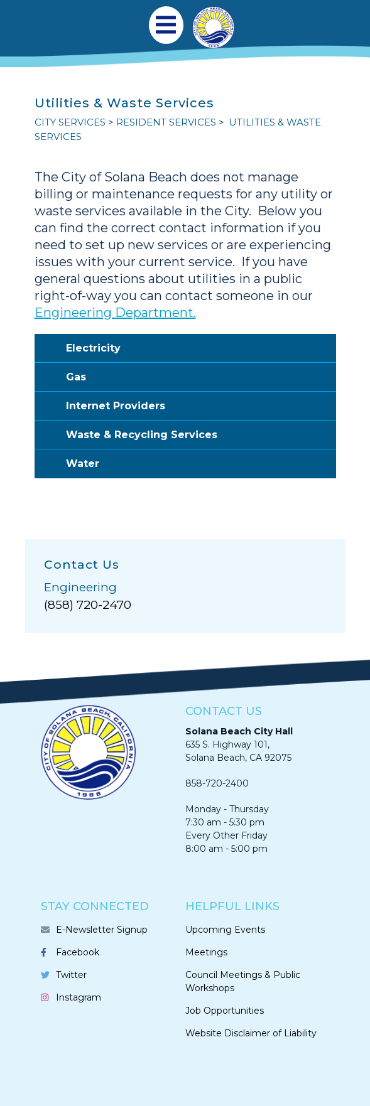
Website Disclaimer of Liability (251, 1033)
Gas (201, 378)
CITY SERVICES (70, 122)
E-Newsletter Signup (102, 929)
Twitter (71, 974)
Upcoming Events (225, 929)
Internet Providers (201, 407)
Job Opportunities (224, 1010)
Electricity (201, 349)
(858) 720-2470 (87, 605)
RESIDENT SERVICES (166, 122)
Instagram (78, 997)
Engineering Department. (115, 312)
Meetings (206, 952)
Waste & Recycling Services (201, 435)
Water (201, 464)
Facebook (77, 952)
